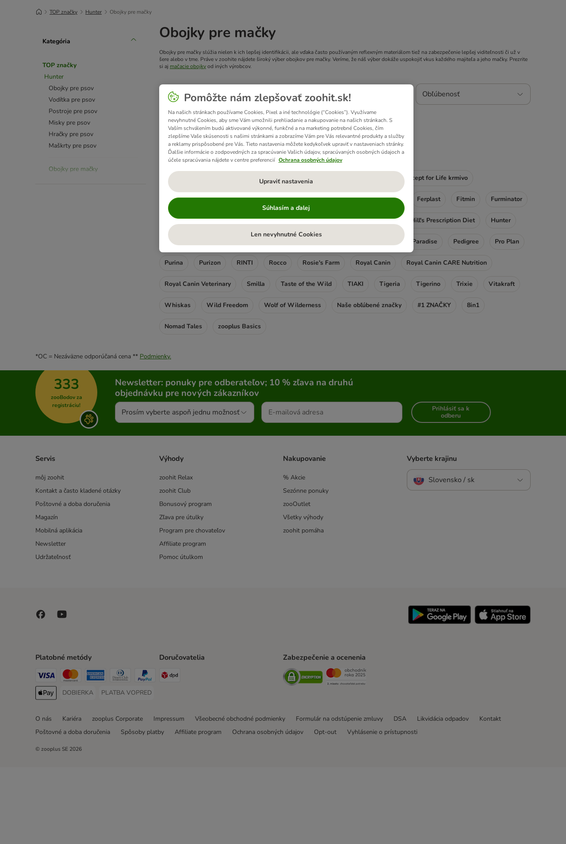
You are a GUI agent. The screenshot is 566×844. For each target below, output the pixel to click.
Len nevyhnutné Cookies (286, 234)
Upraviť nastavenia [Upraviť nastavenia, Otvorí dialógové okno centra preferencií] (286, 181)
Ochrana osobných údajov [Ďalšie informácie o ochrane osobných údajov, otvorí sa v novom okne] (310, 159)
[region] (286, 168)
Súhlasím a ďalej (286, 208)
